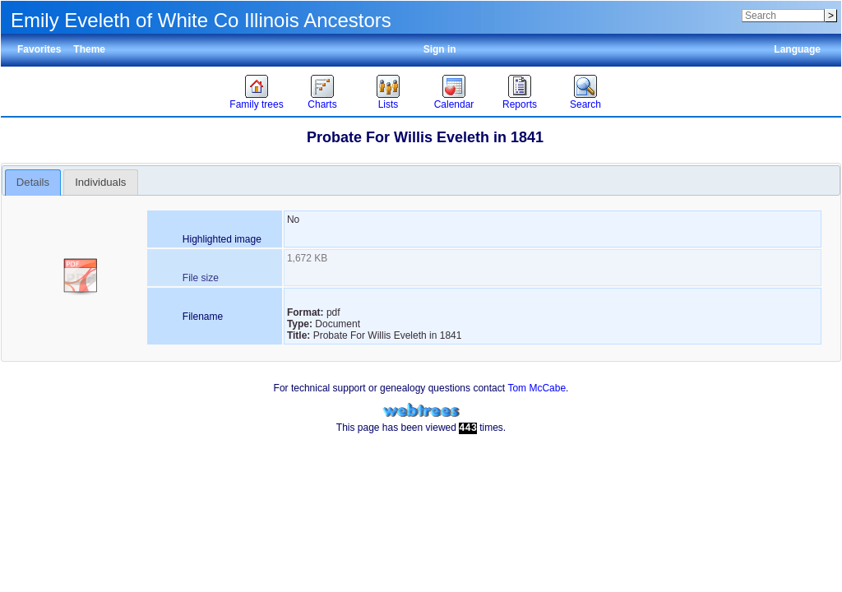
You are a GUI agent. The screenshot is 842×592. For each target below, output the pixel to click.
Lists (388, 104)
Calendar (454, 104)
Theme (89, 49)
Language (797, 49)
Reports (519, 104)
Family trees (256, 104)
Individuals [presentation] (100, 182)
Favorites (39, 49)
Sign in (439, 49)
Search (585, 104)
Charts (322, 104)
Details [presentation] (32, 182)
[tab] (33, 182)
